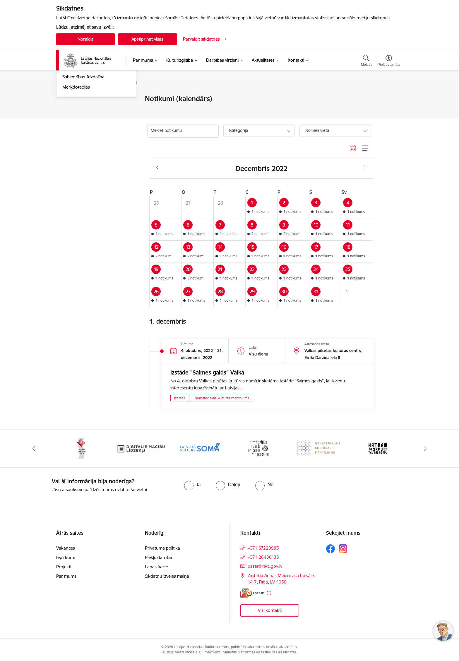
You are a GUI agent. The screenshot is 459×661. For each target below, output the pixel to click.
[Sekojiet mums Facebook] (330, 548)
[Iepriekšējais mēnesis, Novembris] (157, 167)
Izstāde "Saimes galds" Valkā (207, 372)
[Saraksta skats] (365, 148)
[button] (261, 207)
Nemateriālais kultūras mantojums (222, 398)
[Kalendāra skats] (353, 148)
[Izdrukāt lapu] (388, 96)
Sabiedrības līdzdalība (83, 140)
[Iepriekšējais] (34, 448)
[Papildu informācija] (269, 593)
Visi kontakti (270, 610)
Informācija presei (80, 119)
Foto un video (76, 129)
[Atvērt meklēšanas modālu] (366, 61)
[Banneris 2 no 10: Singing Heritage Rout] (81, 448)
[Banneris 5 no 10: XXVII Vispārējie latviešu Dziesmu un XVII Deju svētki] (259, 448)
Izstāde (180, 398)
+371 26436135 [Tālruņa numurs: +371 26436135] (263, 557)
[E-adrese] (252, 593)
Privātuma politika (162, 548)
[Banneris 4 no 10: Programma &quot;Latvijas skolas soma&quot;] (200, 448)
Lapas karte (156, 566)
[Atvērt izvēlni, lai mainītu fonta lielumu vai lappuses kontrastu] (389, 61)
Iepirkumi (65, 557)
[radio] (192, 484)
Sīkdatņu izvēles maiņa (167, 576)
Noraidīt (85, 39)
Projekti (63, 566)
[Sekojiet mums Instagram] (343, 548)
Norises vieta (317, 130)
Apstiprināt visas (147, 39)
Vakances (65, 548)
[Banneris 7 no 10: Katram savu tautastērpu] (377, 448)
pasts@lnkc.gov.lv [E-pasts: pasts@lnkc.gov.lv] (265, 566)
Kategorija (238, 130)
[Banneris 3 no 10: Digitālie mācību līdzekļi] (140, 448)
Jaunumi (70, 109)
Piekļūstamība (158, 557)
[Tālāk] (425, 448)
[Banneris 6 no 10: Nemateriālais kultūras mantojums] (318, 448)
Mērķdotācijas (76, 150)
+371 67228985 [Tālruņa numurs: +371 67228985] (263, 548)
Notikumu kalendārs (82, 99)
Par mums (66, 576)
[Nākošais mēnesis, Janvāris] (365, 167)
